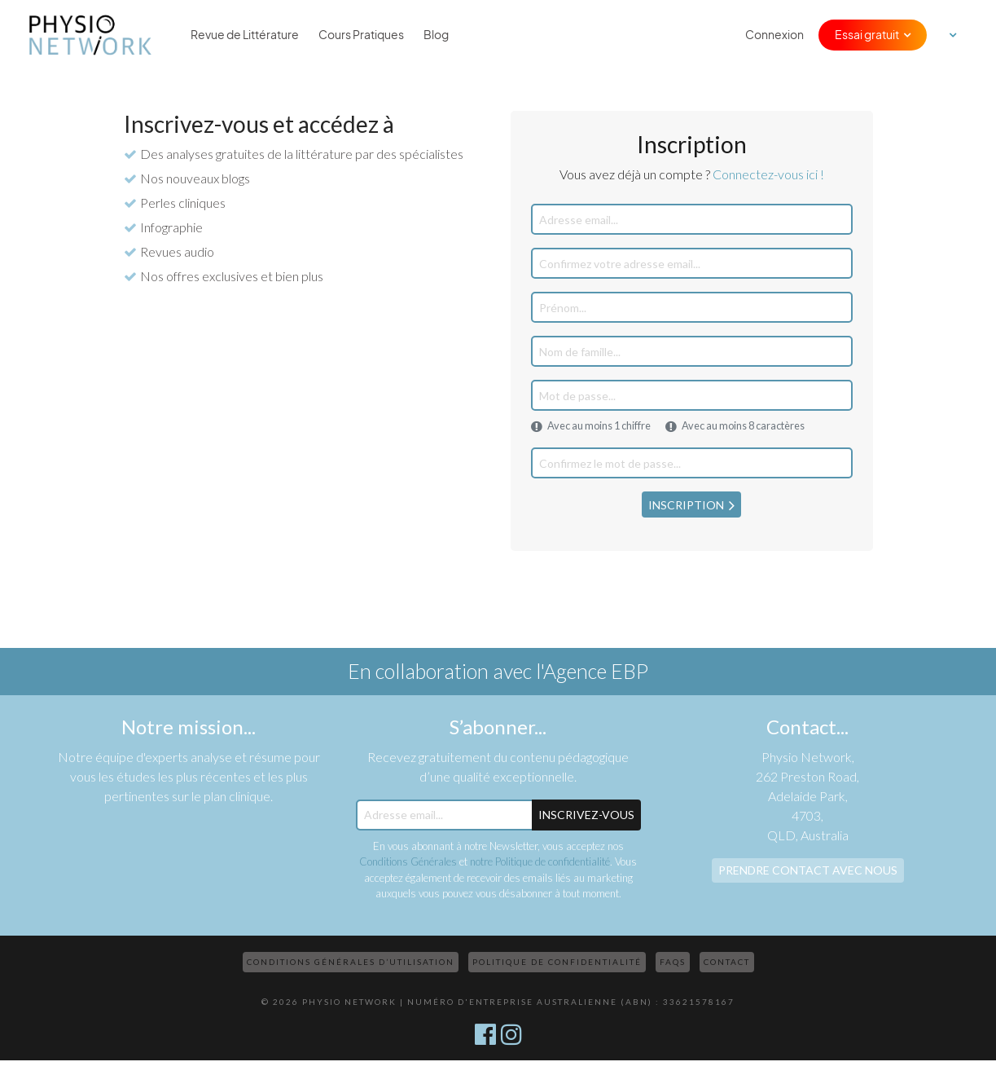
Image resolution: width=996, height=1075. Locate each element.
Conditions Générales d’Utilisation (350, 962)
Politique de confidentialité (557, 962)
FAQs (673, 962)
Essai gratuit (867, 35)
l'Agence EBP (592, 671)
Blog (436, 35)
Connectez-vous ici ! (768, 174)
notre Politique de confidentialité (540, 861)
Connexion (774, 35)
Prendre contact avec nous (807, 870)
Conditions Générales (408, 861)
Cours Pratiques (361, 35)
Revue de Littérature (245, 35)
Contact (727, 962)
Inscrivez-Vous (586, 815)
